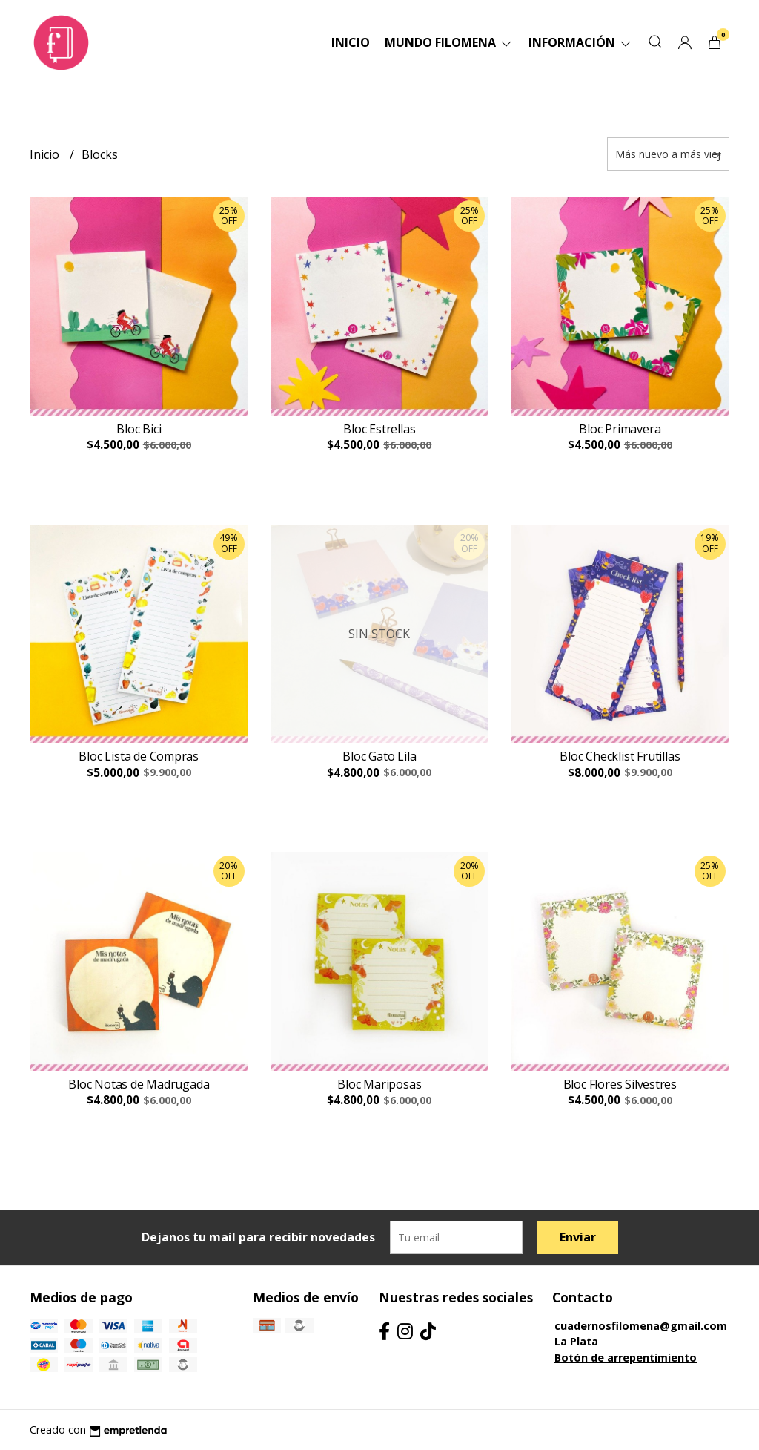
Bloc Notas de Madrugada (138, 1084)
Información (580, 42)
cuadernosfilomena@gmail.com (640, 1326)
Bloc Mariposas (379, 1084)
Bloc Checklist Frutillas (620, 756)
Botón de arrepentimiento (625, 1358)
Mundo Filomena (449, 42)
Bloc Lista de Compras (139, 756)
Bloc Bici (138, 429)
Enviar (578, 1237)
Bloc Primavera (619, 429)
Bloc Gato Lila (379, 756)
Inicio (350, 42)
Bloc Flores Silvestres (620, 1084)
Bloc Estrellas (379, 429)
